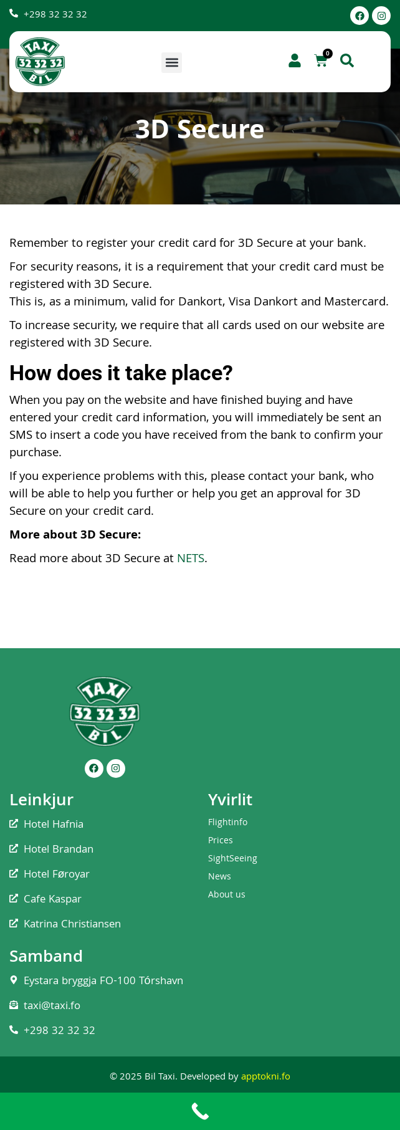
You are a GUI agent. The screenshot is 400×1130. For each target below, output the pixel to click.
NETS (190, 560)
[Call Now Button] (200, 1111)
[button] (171, 62)
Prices (220, 841)
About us (226, 895)
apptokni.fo (265, 1078)
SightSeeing (232, 859)
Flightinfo (227, 823)
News (219, 877)
